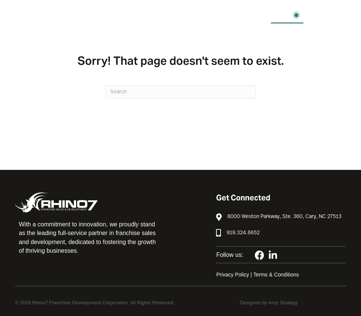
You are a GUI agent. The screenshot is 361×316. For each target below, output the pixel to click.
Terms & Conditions (276, 275)
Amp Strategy (283, 302)
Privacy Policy (232, 275)
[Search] (180, 91)
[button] (287, 15)
